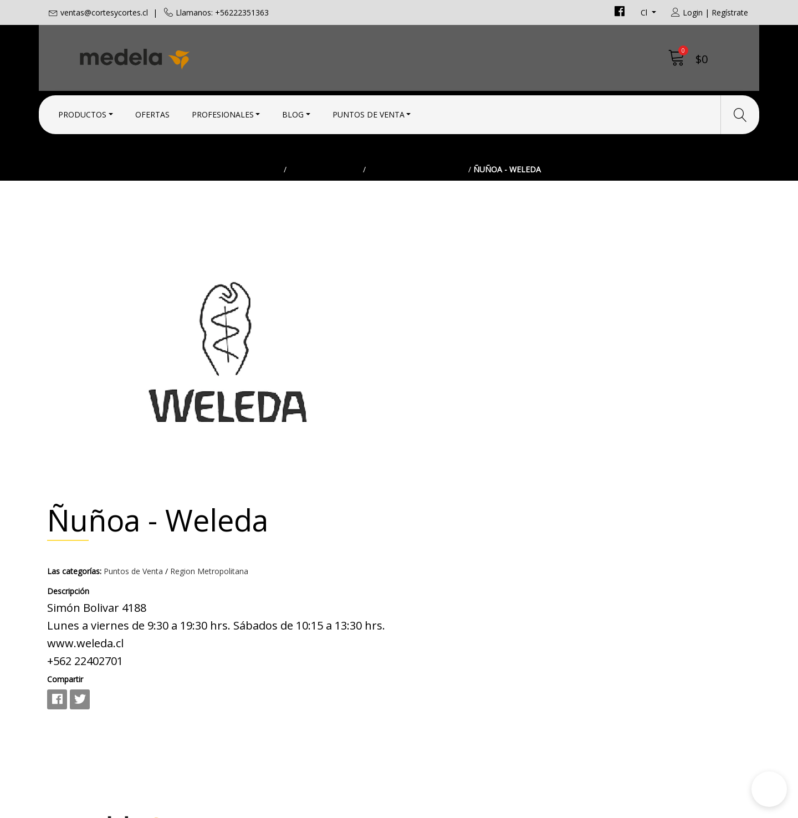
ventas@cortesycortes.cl (104, 12)
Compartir (425, 412)
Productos (82, 112)
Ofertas (152, 112)
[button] (769, 789)
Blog (293, 112)
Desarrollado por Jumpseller (496, 806)
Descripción (428, 324)
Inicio (270, 191)
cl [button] (645, 12)
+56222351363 (257, 625)
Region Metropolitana (417, 191)
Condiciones (432, 597)
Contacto (426, 582)
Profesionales (223, 112)
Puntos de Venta (368, 112)
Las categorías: (434, 304)
